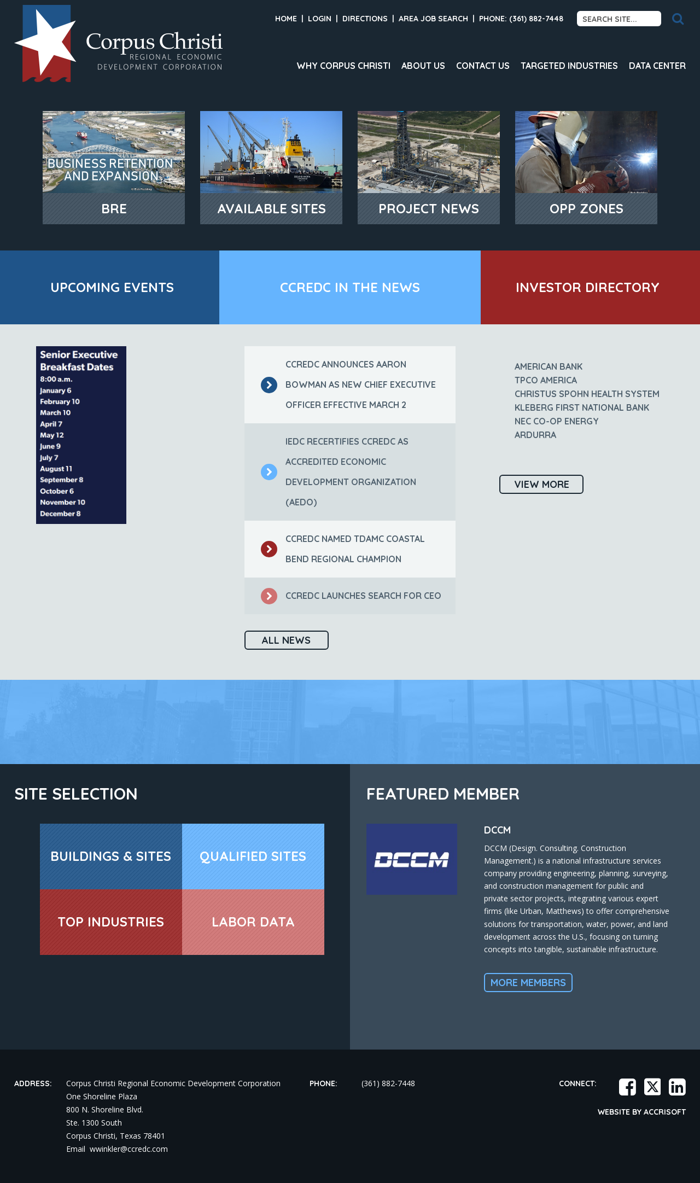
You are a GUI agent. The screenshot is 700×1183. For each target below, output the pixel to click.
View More (541, 484)
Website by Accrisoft (642, 1112)
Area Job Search (433, 19)
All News (286, 640)
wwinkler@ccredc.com (129, 1149)
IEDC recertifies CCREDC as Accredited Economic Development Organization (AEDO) (338, 472)
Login (319, 19)
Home (286, 19)
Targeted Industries (569, 65)
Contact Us (483, 65)
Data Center (657, 65)
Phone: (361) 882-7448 (521, 19)
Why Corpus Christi (343, 65)
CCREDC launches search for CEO (351, 596)
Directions (365, 19)
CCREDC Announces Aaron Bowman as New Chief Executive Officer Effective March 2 (348, 384)
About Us (423, 65)
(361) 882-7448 (388, 1083)
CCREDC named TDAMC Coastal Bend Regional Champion (343, 548)
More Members (528, 982)
